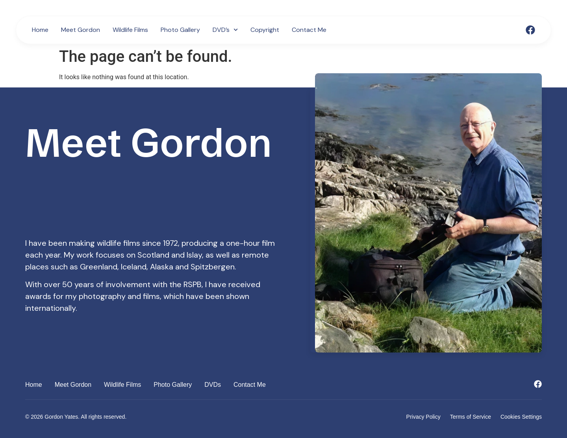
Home (40, 30)
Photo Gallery (180, 30)
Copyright (264, 30)
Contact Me (309, 30)
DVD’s (225, 30)
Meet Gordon (80, 30)
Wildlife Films (130, 30)
